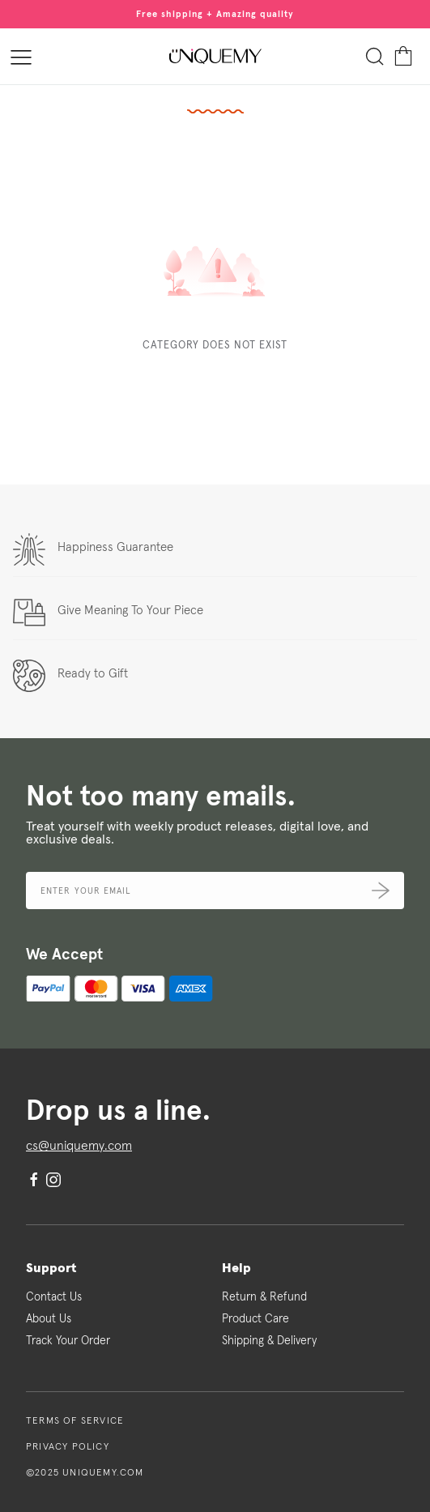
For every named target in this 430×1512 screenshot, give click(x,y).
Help (236, 1268)
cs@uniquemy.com (79, 1145)
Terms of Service (75, 1421)
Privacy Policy (67, 1447)
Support (51, 1268)
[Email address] (215, 890)
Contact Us (54, 1297)
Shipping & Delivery (269, 1341)
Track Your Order (68, 1341)
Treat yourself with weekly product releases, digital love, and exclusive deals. (197, 833)
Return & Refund (264, 1297)
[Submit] (380, 890)
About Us (48, 1319)
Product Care (255, 1319)
